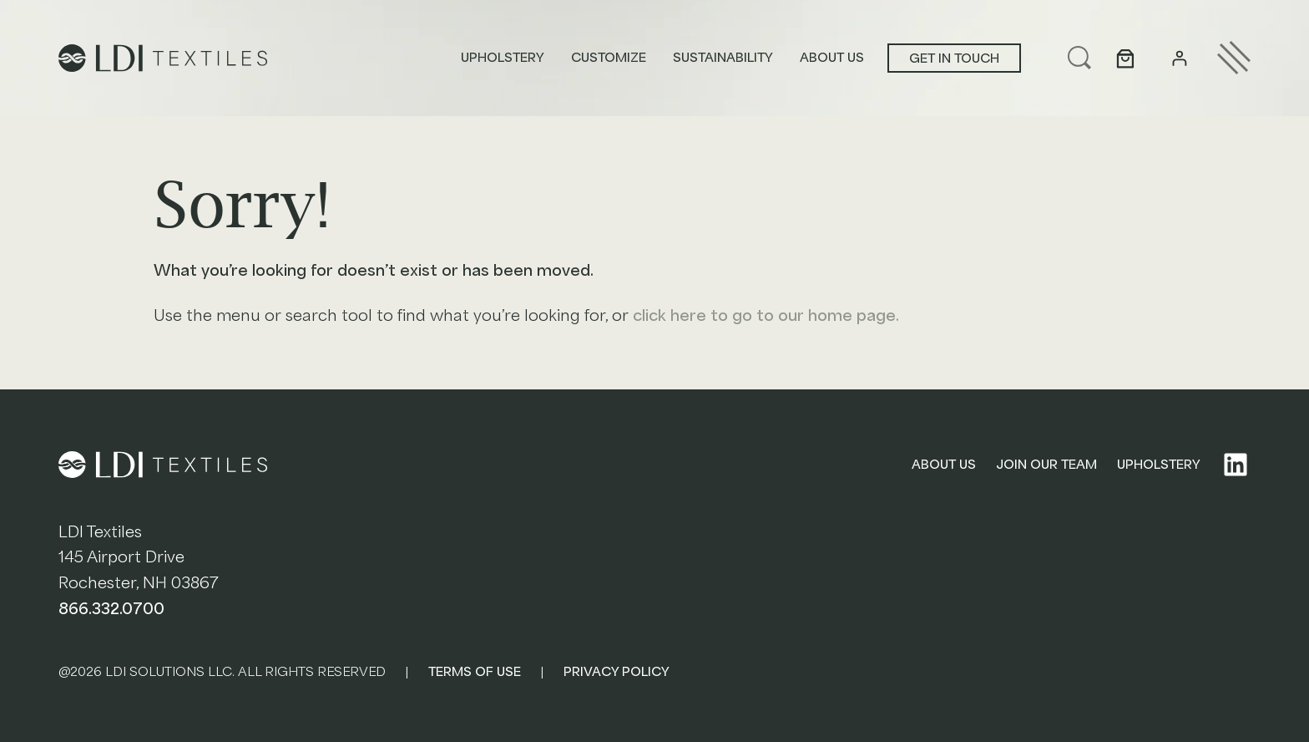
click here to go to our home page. (766, 315)
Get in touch (954, 58)
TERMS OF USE (474, 671)
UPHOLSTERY (1158, 464)
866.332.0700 (111, 608)
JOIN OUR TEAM (1046, 464)
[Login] (1179, 58)
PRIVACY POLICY (617, 671)
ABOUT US (944, 464)
